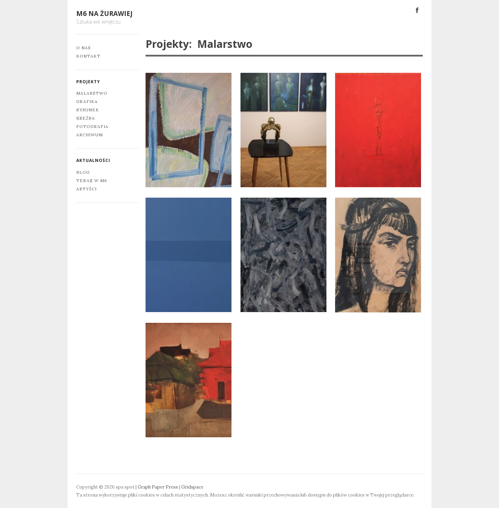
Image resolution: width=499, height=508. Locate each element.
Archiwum (89, 134)
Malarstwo (91, 93)
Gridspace (192, 487)
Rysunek (87, 109)
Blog (83, 172)
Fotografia (92, 126)
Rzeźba (85, 118)
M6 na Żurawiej (104, 13)
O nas (83, 47)
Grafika (87, 101)
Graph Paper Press (158, 487)
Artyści (86, 188)
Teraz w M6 (91, 180)
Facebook (417, 10)
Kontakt (88, 56)
